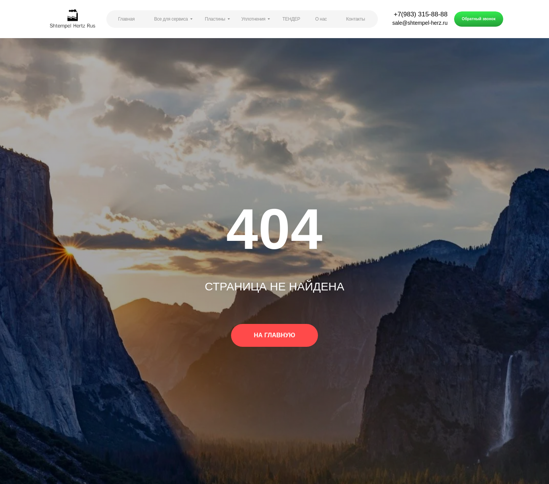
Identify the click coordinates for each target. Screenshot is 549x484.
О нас (321, 19)
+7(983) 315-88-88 (421, 14)
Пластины (215, 19)
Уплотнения (253, 19)
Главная (126, 19)
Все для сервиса (171, 19)
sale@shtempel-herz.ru (420, 23)
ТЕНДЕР (291, 19)
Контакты (355, 19)
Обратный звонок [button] (478, 19)
